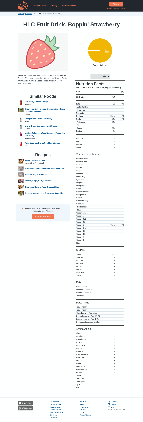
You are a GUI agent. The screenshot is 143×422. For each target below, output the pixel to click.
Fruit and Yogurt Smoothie (36, 174)
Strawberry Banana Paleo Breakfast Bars (42, 187)
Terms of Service (85, 415)
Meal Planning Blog (56, 412)
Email (111, 407)
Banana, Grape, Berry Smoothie (38, 181)
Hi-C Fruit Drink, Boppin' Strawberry (71, 24)
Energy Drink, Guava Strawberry (38, 119)
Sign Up (116, 4)
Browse (21, 14)
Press (82, 404)
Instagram (112, 404)
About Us (83, 402)
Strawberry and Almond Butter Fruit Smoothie (44, 168)
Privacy (82, 409)
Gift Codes (53, 415)
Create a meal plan (43, 216)
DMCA (82, 412)
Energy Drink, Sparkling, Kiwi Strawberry (42, 126)
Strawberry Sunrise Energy (36, 102)
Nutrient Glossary (55, 409)
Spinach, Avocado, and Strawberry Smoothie (44, 193)
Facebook (112, 402)
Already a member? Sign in (116, 8)
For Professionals (68, 6)
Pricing (54, 6)
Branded (28, 14)
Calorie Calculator (56, 404)
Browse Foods (54, 402)
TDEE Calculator (55, 407)
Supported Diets (40, 6)
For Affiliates (84, 407)
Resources (53, 418)
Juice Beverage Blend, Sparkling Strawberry (43, 143)
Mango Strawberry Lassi (35, 160)
